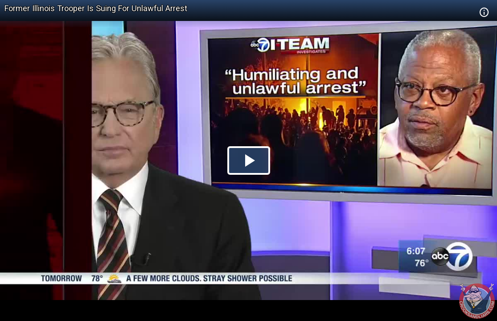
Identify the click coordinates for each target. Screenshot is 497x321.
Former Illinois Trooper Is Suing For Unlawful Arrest (95, 8)
